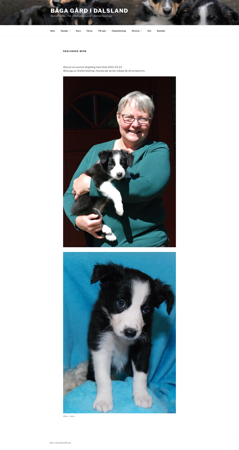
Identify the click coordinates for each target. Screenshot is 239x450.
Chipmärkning (119, 30)
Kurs (78, 30)
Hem (52, 30)
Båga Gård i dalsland (89, 10)
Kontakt (161, 30)
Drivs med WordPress (60, 442)
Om (149, 30)
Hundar (66, 30)
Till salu (102, 30)
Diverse (137, 30)
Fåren (89, 30)
